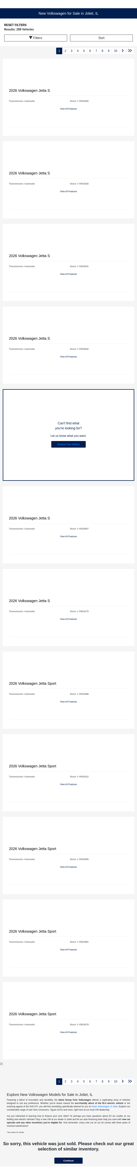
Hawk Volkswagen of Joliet (104, 1106)
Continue (68, 1160)
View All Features (68, 109)
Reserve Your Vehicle (68, 444)
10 (115, 50)
